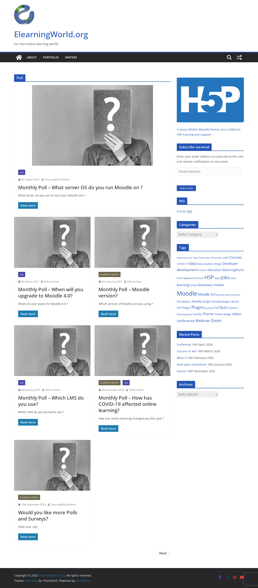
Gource (181, 371)
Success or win (187, 351)
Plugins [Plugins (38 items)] (197, 307)
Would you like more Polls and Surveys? (47, 515)
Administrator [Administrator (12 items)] (184, 257)
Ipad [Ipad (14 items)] (217, 278)
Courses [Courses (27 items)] (235, 257)
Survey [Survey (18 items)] (197, 314)
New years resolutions (192, 364)
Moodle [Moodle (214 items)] (187, 293)
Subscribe (186, 188)
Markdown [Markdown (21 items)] (205, 285)
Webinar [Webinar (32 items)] (203, 320)
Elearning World (109, 274)
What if (181, 358)
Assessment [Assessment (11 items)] (204, 257)
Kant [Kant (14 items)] (233, 278)
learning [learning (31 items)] (183, 284)
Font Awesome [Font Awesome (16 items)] (186, 278)
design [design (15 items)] (218, 264)
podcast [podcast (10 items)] (209, 307)
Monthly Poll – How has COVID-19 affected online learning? (128, 403)
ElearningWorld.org (51, 34)
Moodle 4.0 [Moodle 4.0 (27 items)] (206, 294)
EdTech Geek (51, 281)
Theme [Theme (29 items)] (208, 314)
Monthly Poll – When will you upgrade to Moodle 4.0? (50, 292)
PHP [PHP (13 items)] (179, 308)
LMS (22, 172)
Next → (165, 553)
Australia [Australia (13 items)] (216, 257)
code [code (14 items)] (225, 257)
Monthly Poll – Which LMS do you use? (51, 400)
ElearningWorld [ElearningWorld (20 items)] (232, 270)
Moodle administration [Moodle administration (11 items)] (228, 294)
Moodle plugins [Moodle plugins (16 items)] (221, 301)
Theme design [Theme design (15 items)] (222, 314)
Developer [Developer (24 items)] (230, 263)
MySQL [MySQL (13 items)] (235, 301)
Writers (71, 57)
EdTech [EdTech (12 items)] (203, 270)
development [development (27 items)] (187, 269)
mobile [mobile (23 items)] (218, 285)
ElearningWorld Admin (57, 179)
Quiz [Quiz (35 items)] (223, 307)
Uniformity (184, 344)
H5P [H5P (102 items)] (209, 277)
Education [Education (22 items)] (214, 270)
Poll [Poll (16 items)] (216, 308)
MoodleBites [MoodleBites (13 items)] (184, 301)
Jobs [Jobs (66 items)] (225, 277)
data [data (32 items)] (193, 263)
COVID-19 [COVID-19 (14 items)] (182, 264)
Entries (184, 211)
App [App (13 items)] (195, 257)
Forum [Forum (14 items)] (200, 278)
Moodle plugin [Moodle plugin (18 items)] (201, 301)
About (31, 57)
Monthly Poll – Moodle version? (124, 292)
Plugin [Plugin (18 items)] (186, 308)
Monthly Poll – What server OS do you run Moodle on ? (80, 187)
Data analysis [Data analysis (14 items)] (205, 264)
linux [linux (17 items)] (193, 285)
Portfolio (51, 57)
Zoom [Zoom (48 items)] (216, 320)
